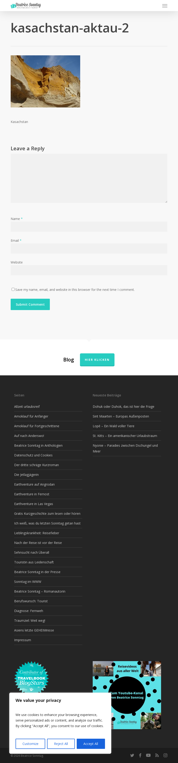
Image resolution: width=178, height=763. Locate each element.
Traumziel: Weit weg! (29, 620)
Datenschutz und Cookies (33, 455)
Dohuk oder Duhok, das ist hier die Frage (123, 406)
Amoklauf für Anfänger (31, 416)
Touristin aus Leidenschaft (34, 562)
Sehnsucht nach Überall (31, 552)
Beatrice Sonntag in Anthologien (38, 445)
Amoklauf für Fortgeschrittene (36, 426)
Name (17, 219)
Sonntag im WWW (27, 581)
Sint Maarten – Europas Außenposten (121, 416)
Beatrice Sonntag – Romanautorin (39, 591)
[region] (60, 723)
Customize (30, 743)
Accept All (90, 743)
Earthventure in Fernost (31, 494)
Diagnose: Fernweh (28, 611)
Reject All (61, 743)
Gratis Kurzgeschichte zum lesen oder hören (47, 513)
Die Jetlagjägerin (26, 474)
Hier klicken (97, 360)
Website (17, 262)
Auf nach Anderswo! (29, 435)
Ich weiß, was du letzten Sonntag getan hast (47, 523)
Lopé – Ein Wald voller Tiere (113, 426)
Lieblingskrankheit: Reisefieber (36, 533)
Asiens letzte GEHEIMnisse (34, 630)
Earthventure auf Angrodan (34, 484)
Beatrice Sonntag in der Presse (37, 572)
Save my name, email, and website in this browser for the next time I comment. (75, 289)
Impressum (22, 640)
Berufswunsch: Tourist (31, 601)
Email (16, 240)
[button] (164, 5)
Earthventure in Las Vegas (33, 504)
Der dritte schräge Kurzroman (36, 465)
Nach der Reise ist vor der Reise (38, 542)
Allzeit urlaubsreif (27, 406)
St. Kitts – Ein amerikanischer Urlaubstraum (125, 435)
